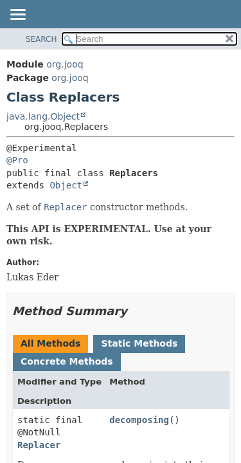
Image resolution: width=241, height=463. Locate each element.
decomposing (139, 420)
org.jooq (64, 64)
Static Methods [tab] (139, 343)
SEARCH (41, 39)
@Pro (17, 160)
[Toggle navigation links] (17, 15)
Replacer (38, 445)
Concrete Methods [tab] (67, 361)
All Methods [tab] (50, 343)
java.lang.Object (43, 116)
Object (65, 185)
